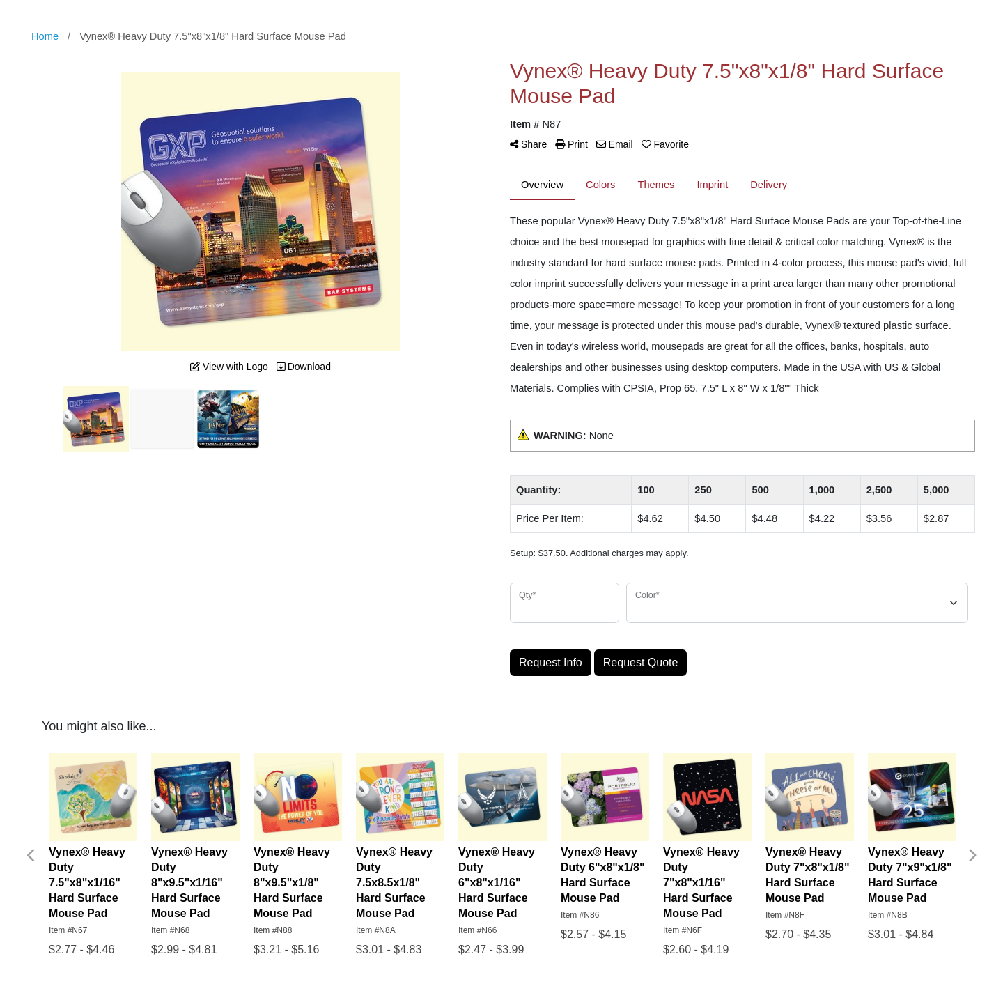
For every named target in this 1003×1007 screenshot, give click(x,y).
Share (528, 144)
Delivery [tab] (768, 184)
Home (45, 36)
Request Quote (640, 662)
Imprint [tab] (712, 184)
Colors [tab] (600, 184)
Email (614, 144)
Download (304, 366)
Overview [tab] (542, 184)
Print (571, 144)
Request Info (550, 662)
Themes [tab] (655, 184)
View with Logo (229, 366)
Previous (31, 856)
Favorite (665, 144)
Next (972, 856)
